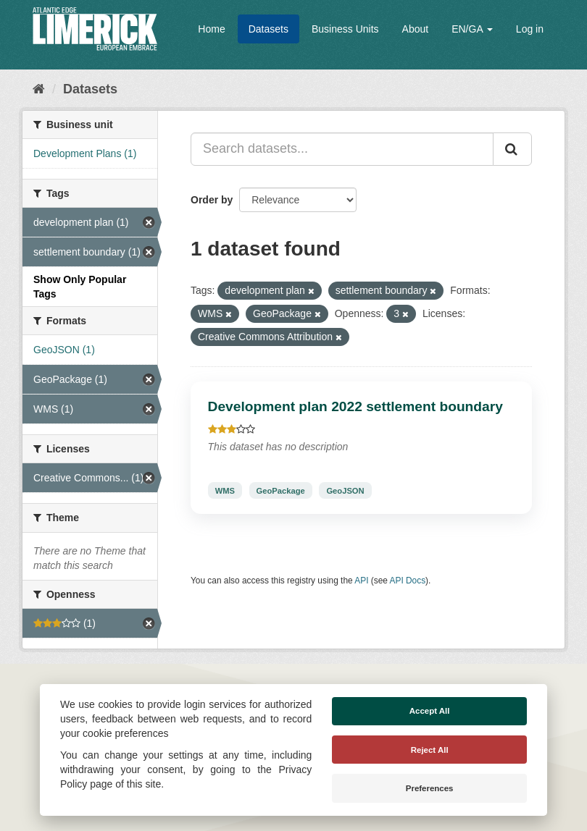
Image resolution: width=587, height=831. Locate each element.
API (361, 580)
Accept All (429, 710)
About (415, 29)
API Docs (408, 580)
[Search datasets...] (342, 149)
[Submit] (512, 149)
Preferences (430, 788)
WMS (225, 490)
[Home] (39, 89)
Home (211, 29)
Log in (530, 29)
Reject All (430, 750)
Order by (212, 200)
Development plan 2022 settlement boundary (355, 406)
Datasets (268, 29)
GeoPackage (281, 490)
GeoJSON (345, 490)
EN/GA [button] (472, 29)
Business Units (345, 29)
